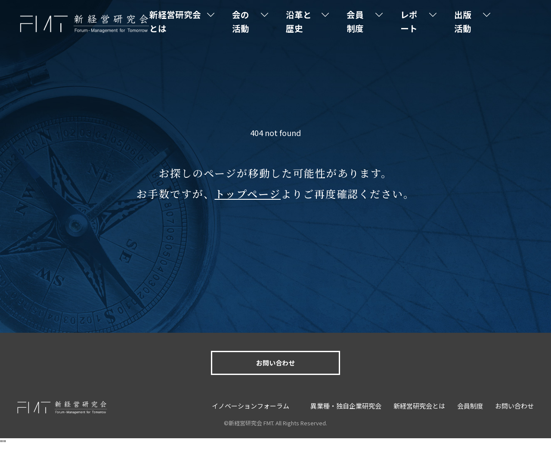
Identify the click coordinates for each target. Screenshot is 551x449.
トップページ (247, 193)
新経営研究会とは (192, 21)
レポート (415, 21)
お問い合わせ (275, 362)
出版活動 (466, 21)
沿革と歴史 (310, 21)
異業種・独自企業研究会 (345, 405)
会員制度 (364, 21)
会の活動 (255, 21)
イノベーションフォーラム (250, 405)
